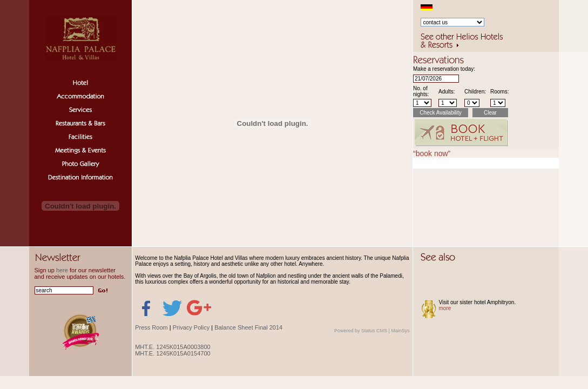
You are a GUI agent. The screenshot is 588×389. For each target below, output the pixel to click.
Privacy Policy (191, 327)
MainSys (400, 330)
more (445, 308)
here (62, 270)
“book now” (431, 153)
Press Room (151, 327)
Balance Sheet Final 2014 (248, 327)
